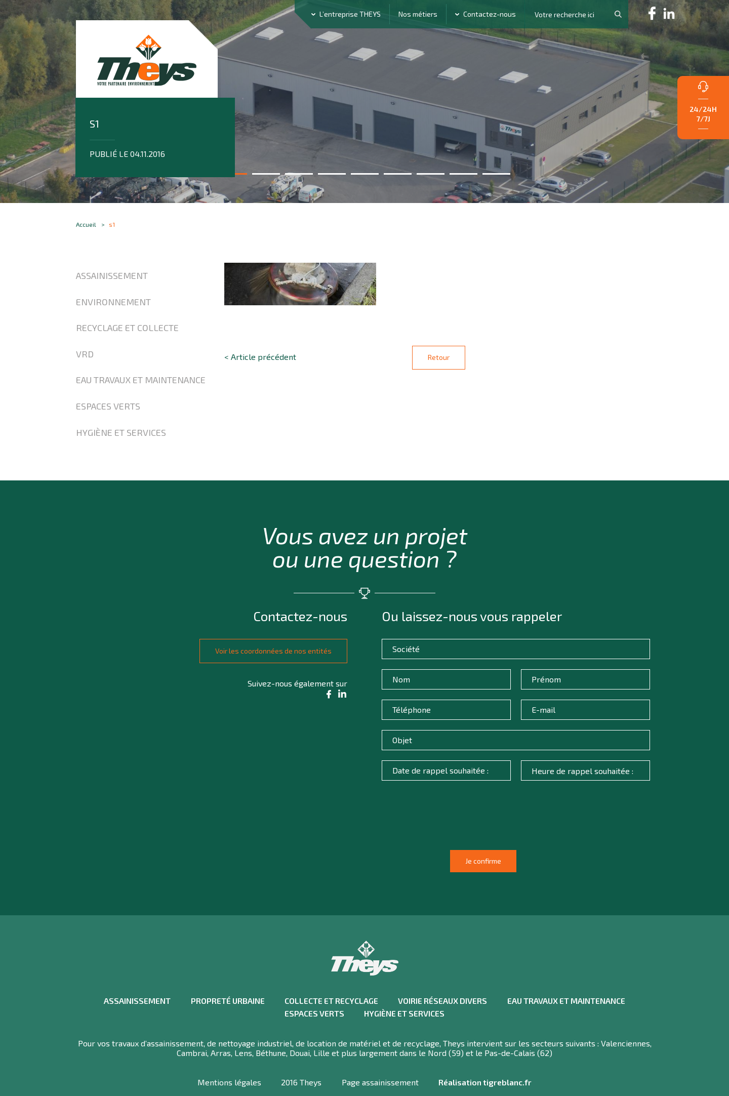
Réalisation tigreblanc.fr (486, 1058)
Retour (439, 359)
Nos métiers (417, 14)
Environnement (113, 304)
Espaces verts (108, 408)
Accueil (86, 226)
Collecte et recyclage (329, 977)
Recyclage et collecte (127, 330)
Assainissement (112, 277)
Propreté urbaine (224, 977)
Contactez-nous (489, 14)
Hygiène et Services (121, 434)
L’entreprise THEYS (350, 14)
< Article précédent (260, 360)
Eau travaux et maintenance (141, 382)
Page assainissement (380, 1058)
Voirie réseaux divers (443, 977)
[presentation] (463, 829)
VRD (85, 356)
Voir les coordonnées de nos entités (269, 654)
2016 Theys (300, 1058)
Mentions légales (228, 1058)
